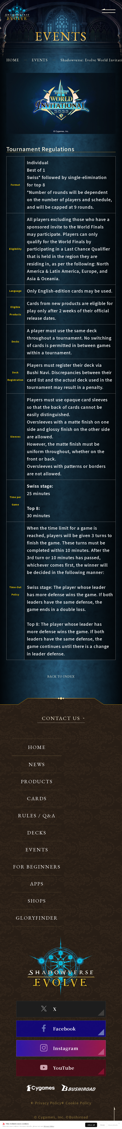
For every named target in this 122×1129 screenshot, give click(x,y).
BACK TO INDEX (61, 676)
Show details (113, 1125)
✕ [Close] (119, 1123)
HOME (12, 60)
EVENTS (40, 60)
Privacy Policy (49, 1126)
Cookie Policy (78, 1102)
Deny (102, 1125)
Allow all (91, 1125)
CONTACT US (61, 718)
